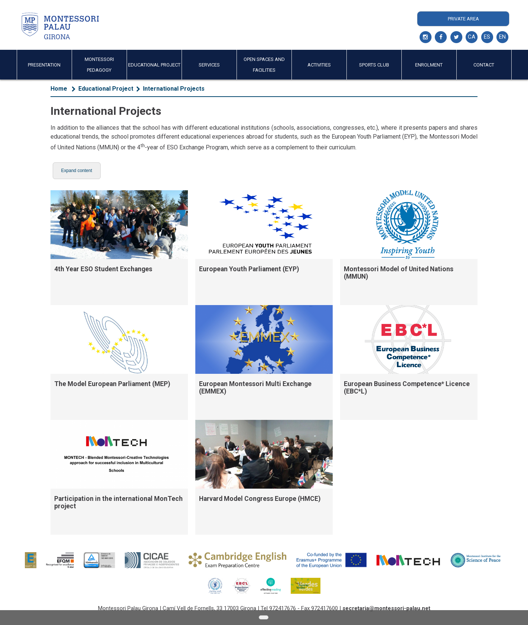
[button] (77, 170)
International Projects (174, 88)
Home (58, 88)
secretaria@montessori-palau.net (386, 608)
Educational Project (105, 88)
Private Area (463, 19)
